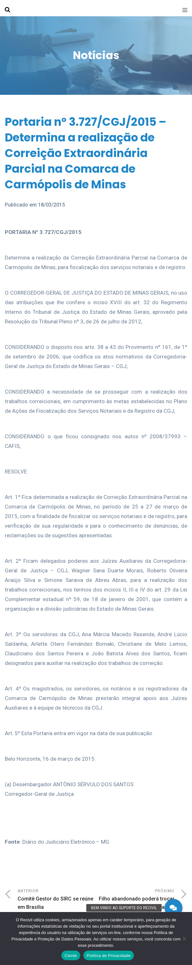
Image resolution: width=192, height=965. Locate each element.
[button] (173, 908)
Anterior (57, 900)
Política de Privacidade (109, 955)
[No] (184, 938)
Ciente (71, 955)
